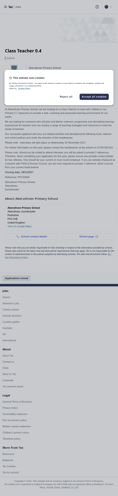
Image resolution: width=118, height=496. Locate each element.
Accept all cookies (94, 96)
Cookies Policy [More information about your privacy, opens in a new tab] (24, 88)
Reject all (66, 96)
